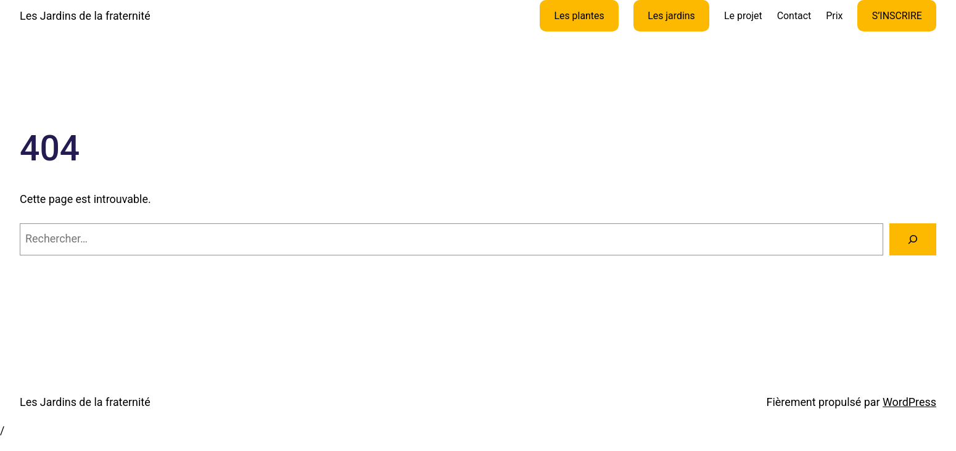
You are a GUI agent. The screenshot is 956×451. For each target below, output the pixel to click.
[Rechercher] (912, 239)
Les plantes (579, 16)
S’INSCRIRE (897, 16)
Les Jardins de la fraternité (85, 15)
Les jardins (671, 16)
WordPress (909, 401)
